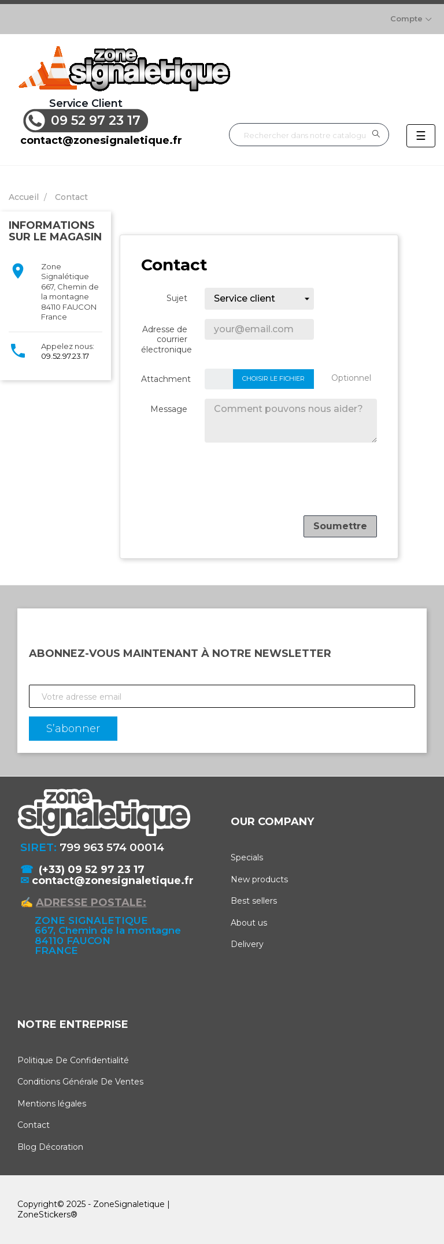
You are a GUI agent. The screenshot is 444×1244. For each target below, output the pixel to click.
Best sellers (254, 901)
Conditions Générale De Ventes (80, 1081)
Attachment (166, 379)
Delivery (247, 944)
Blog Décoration (50, 1147)
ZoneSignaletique (129, 1204)
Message (168, 409)
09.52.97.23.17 (65, 356)
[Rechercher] (309, 135)
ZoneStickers (44, 1214)
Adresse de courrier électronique (166, 339)
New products (259, 879)
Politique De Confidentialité (73, 1060)
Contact (33, 1125)
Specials (247, 857)
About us (249, 923)
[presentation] (289, 483)
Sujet (176, 298)
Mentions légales (51, 1103)
